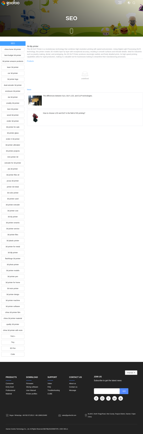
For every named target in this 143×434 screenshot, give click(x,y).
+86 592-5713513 (28, 415)
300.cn (66, 429)
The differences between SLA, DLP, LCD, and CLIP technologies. (68, 96)
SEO (61, 429)
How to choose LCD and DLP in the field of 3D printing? (64, 113)
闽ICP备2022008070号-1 (51, 429)
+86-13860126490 (41, 415)
